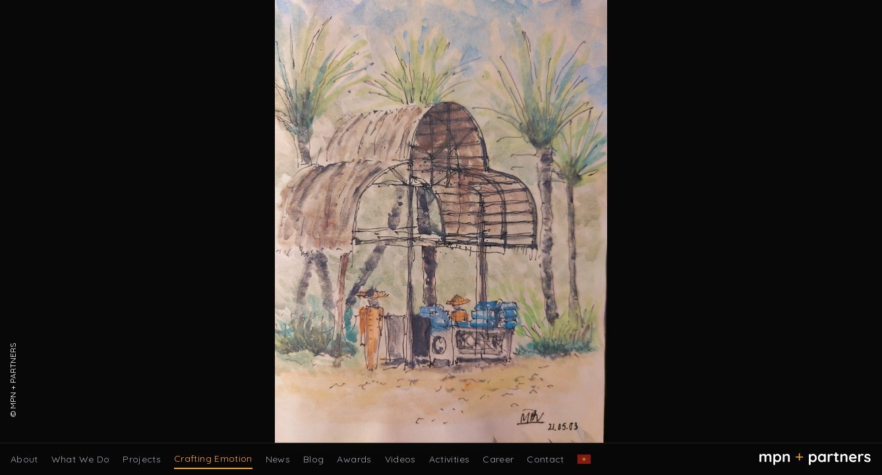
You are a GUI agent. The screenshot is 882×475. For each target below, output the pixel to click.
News (278, 459)
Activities (449, 459)
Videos (400, 459)
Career (498, 459)
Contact (545, 459)
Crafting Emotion (213, 458)
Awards (354, 459)
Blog (313, 459)
